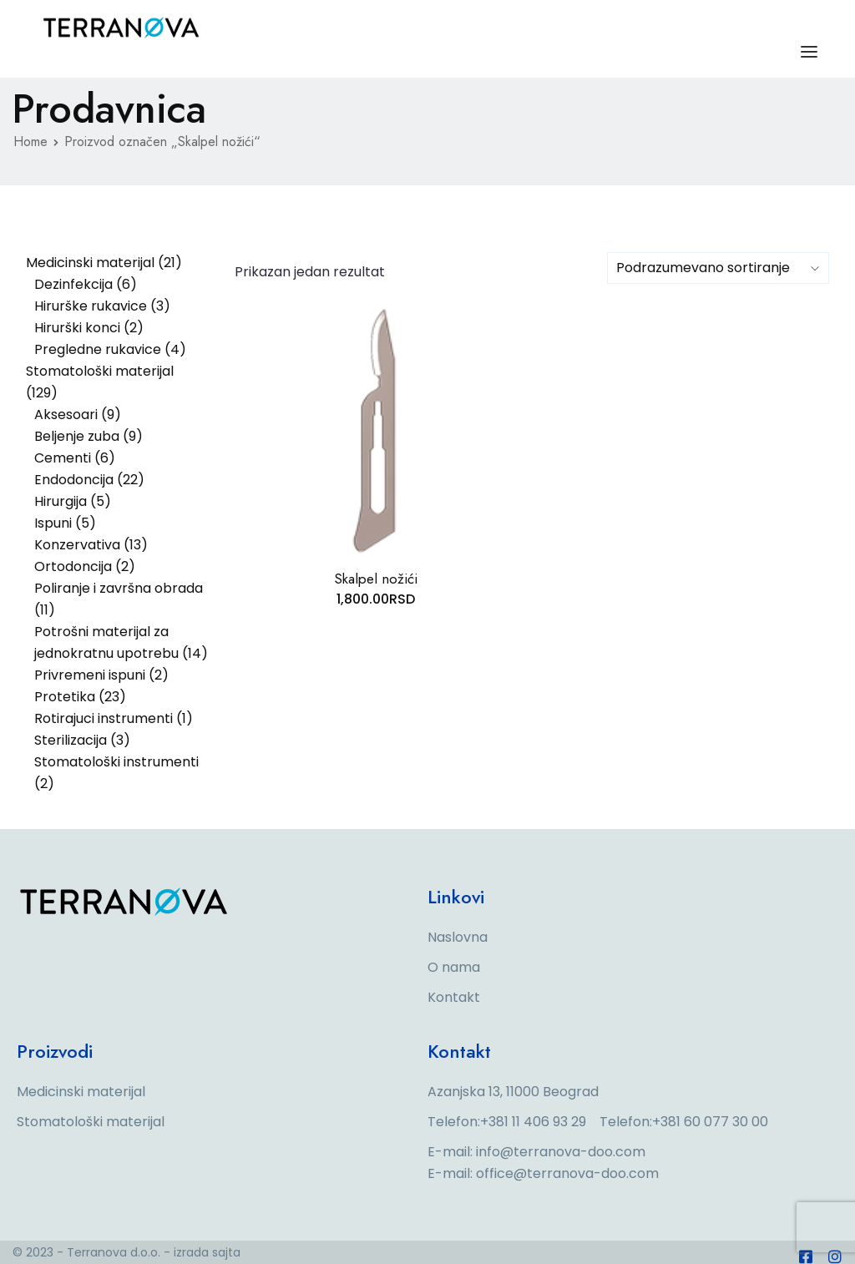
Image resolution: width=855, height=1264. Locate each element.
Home (30, 141)
